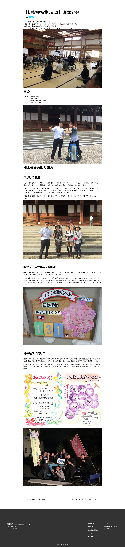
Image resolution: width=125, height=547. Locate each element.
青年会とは (91, 523)
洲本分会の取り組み (33, 96)
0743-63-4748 (12, 526)
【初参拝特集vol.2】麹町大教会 (36, 499)
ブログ (31, 17)
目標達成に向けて (35, 103)
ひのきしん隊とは (93, 530)
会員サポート (92, 536)
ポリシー (106, 523)
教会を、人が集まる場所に (38, 100)
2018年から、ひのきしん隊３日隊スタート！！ (84, 499)
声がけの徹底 (34, 98)
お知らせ (90, 526)
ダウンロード (92, 533)
